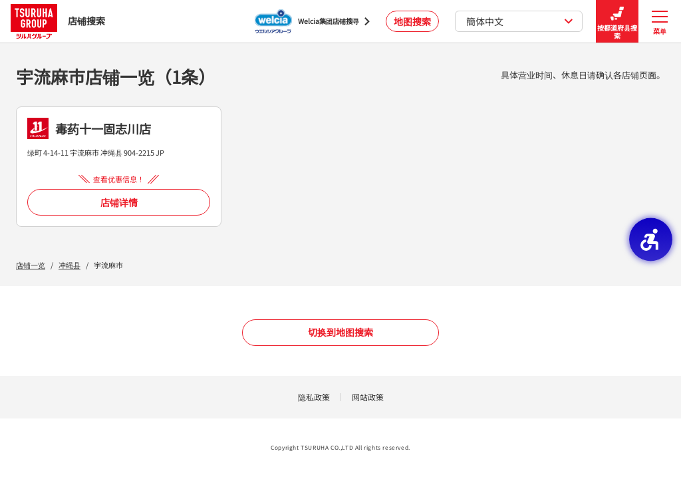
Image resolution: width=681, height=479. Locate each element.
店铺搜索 (58, 21)
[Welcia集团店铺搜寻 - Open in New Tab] (312, 21)
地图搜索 (412, 21)
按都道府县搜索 (617, 22)
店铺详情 (119, 202)
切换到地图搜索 (340, 332)
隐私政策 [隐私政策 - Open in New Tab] (314, 396)
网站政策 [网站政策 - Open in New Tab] (368, 396)
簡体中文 (519, 21)
